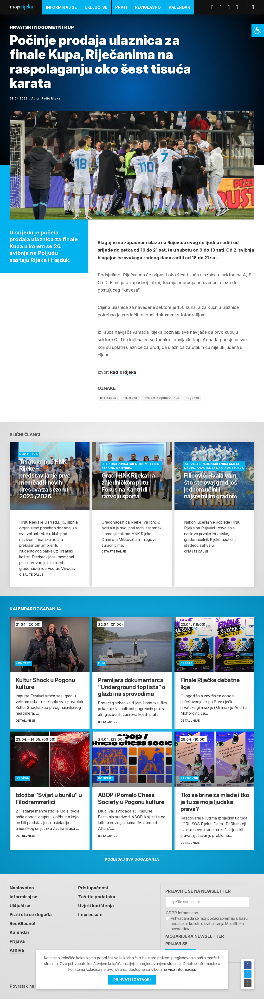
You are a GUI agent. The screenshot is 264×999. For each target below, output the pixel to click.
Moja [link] (21, 6)
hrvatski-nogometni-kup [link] (161, 398)
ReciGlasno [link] (148, 7)
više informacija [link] (181, 969)
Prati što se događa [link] (31, 913)
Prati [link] (121, 7)
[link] (257, 30)
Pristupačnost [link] (93, 887)
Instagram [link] (239, 7)
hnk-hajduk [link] (108, 398)
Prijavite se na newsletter (198, 891)
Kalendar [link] (179, 7)
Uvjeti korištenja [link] (96, 905)
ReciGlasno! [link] (23, 922)
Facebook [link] (214, 7)
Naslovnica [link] (22, 887)
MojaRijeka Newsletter (194, 936)
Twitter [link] (222, 7)
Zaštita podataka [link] (96, 896)
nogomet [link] (192, 398)
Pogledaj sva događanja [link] (132, 859)
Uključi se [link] (96, 7)
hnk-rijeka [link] (130, 398)
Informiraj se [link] (61, 7)
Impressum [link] (90, 913)
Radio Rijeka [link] (50, 98)
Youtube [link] (230, 7)
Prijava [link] (17, 939)
